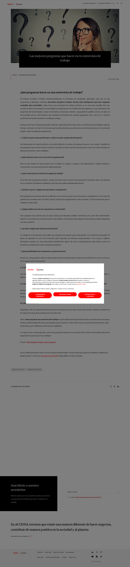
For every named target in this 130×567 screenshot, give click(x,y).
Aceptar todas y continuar (90, 295)
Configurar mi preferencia (40, 295)
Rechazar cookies (65, 294)
